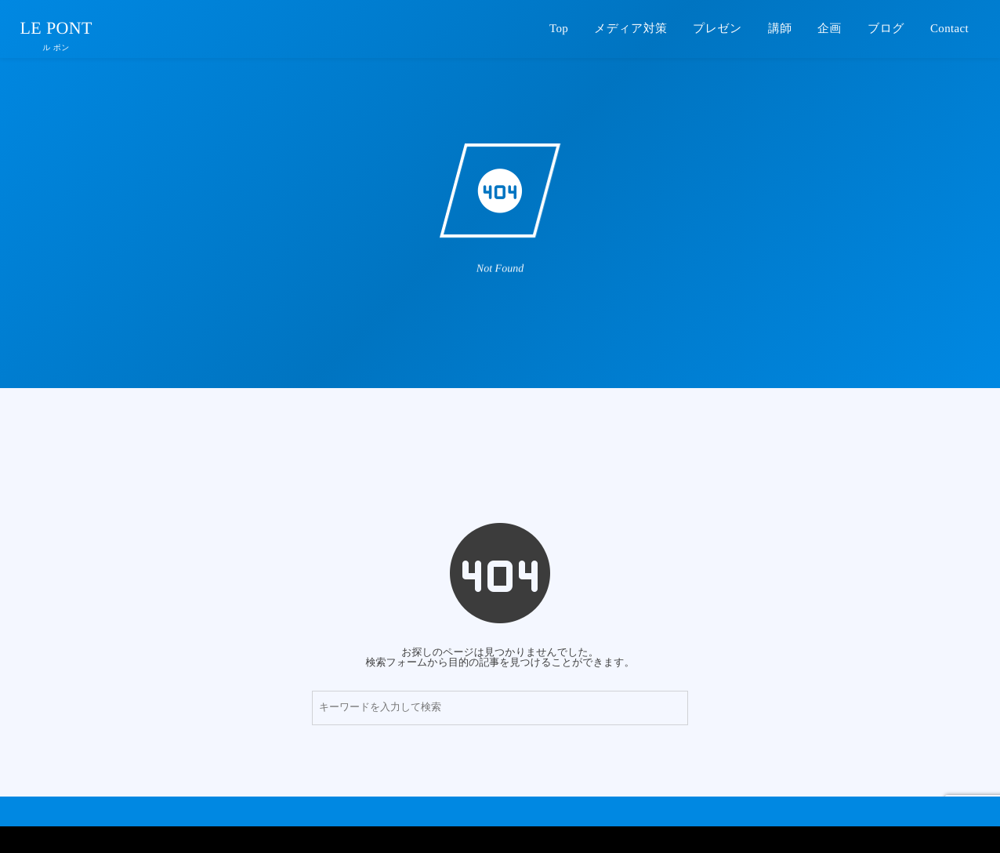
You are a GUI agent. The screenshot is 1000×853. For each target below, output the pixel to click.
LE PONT (56, 28)
